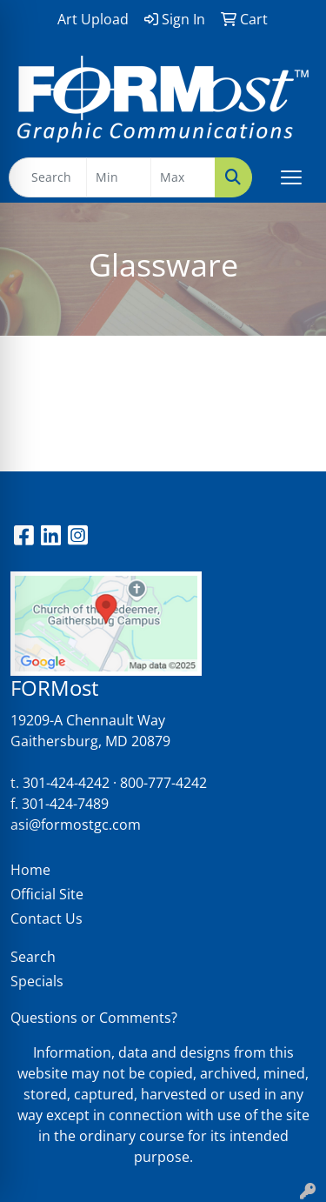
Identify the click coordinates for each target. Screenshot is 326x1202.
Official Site (46, 894)
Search (33, 956)
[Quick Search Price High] (183, 177)
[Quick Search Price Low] (118, 177)
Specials (36, 981)
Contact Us (46, 918)
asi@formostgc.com (75, 824)
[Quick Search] (48, 177)
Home (30, 869)
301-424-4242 (66, 782)
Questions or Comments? (93, 1017)
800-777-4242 (163, 782)
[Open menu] (291, 177)
